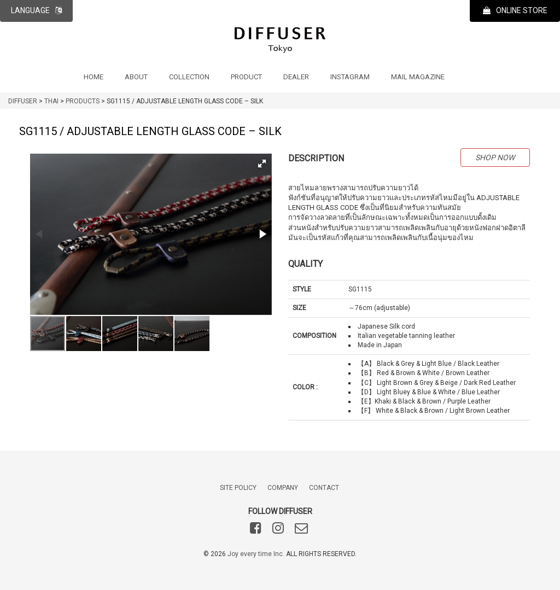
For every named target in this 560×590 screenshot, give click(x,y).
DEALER (296, 77)
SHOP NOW (495, 157)
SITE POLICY (238, 488)
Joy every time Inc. (256, 554)
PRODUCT (246, 77)
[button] (262, 163)
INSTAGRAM (350, 77)
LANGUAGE (36, 10)
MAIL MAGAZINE (418, 77)
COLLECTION (189, 77)
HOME (93, 77)
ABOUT (136, 77)
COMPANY (282, 488)
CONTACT (324, 488)
